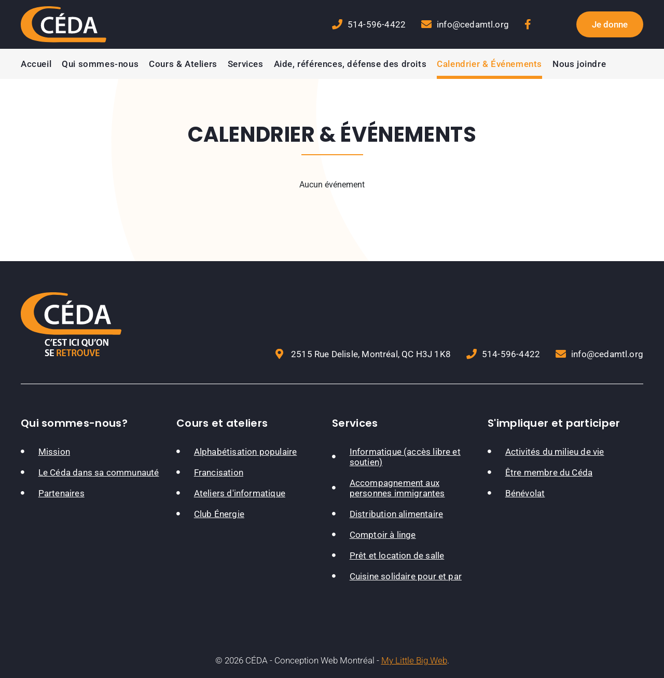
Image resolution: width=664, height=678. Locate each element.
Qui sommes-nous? (74, 423)
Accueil (36, 64)
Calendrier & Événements (489, 64)
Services (246, 64)
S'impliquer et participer (554, 423)
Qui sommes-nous (100, 64)
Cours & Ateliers (183, 64)
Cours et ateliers (222, 423)
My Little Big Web (414, 660)
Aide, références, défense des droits (350, 64)
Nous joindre (579, 64)
